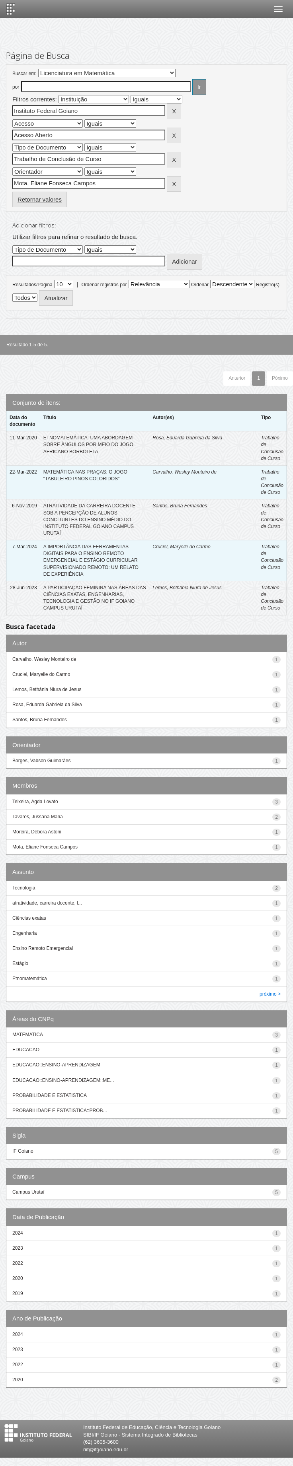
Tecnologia (23, 888)
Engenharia (24, 933)
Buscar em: (24, 73)
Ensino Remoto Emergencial (42, 948)
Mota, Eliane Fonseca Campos (45, 847)
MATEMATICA (27, 1034)
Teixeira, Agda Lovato (35, 801)
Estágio (20, 963)
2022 (17, 1263)
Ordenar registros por (104, 284)
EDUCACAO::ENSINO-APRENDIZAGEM (56, 1065)
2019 (17, 1293)
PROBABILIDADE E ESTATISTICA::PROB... (59, 1110)
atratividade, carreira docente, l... (47, 903)
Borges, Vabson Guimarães (41, 760)
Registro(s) (267, 284)
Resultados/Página (32, 284)
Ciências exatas (29, 918)
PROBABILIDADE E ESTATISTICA (49, 1095)
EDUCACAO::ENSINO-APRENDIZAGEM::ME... (63, 1080)
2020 (17, 1278)
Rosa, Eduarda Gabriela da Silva (187, 438)
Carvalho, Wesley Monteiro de (184, 472)
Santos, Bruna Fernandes (179, 506)
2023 (17, 1248)
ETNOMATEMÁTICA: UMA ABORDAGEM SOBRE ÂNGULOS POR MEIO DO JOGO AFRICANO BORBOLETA (88, 444)
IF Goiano (22, 1151)
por (15, 87)
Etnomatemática (29, 978)
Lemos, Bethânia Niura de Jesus (186, 587)
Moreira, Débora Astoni (36, 832)
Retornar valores (40, 199)
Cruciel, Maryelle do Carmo (181, 547)
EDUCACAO (25, 1049)
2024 (17, 1233)
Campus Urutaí (28, 1192)
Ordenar (200, 284)
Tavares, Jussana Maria (37, 816)
